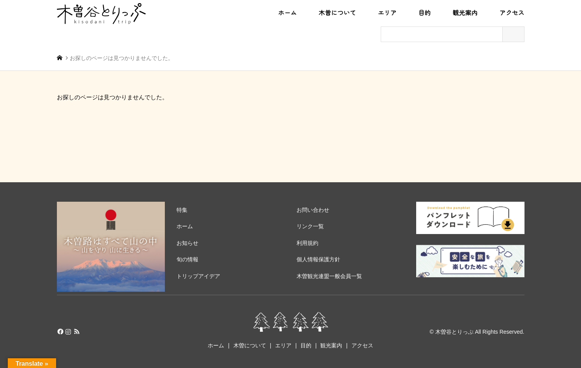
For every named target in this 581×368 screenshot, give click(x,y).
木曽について (337, 13)
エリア (387, 13)
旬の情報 (187, 259)
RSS (76, 331)
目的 (424, 13)
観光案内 (464, 13)
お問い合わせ (313, 210)
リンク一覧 (310, 226)
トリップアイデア (198, 276)
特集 (182, 210)
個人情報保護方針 (318, 259)
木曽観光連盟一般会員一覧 (329, 276)
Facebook (59, 331)
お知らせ (187, 243)
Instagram (68, 331)
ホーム (287, 13)
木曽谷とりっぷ (454, 331)
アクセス (511, 13)
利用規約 (307, 243)
